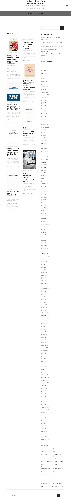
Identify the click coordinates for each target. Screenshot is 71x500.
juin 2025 (43, 103)
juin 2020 (43, 264)
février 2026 (44, 81)
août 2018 (43, 321)
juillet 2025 (44, 100)
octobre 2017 (44, 348)
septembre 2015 (45, 415)
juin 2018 (43, 326)
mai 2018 (43, 329)
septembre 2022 (45, 191)
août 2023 (43, 162)
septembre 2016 (45, 383)
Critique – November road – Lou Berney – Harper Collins (29, 177)
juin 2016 (43, 391)
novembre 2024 (45, 121)
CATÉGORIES (40, 22)
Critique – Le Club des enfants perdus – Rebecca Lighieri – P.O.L (13, 107)
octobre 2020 (44, 253)
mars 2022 (44, 208)
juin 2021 (43, 232)
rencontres (44, 474)
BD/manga (55, 449)
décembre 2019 (45, 280)
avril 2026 (43, 76)
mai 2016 (43, 393)
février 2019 (44, 307)
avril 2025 (43, 108)
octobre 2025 (44, 92)
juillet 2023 (44, 165)
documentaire (44, 454)
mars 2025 (44, 111)
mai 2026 (43, 73)
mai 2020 (43, 267)
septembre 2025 (45, 95)
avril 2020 (43, 270)
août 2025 (43, 97)
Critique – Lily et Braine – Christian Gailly (13, 193)
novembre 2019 (45, 283)
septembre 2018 (45, 318)
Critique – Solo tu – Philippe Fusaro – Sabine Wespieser (52, 54)
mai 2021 (43, 235)
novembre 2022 (45, 186)
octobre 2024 (44, 124)
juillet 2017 (44, 356)
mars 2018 (44, 334)
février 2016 (44, 401)
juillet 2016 (44, 388)
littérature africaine (57, 458)
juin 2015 (43, 423)
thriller (30, 171)
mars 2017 (44, 366)
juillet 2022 (44, 197)
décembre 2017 (45, 342)
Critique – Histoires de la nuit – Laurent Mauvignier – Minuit (28, 131)
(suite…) (24, 142)
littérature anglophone (12, 52)
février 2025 (44, 113)
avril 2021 (43, 237)
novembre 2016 (45, 377)
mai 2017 (43, 361)
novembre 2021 (45, 218)
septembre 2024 (45, 127)
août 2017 (43, 353)
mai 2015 (43, 426)
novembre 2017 (45, 345)
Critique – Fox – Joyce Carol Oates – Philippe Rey (52, 43)
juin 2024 (43, 135)
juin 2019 (43, 296)
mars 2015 (44, 431)
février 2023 (44, 178)
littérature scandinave (58, 468)
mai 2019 (43, 299)
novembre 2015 (45, 409)
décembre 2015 (45, 407)
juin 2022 (43, 200)
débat (42, 451)
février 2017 (44, 369)
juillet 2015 (44, 420)
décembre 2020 (45, 248)
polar (11, 53)
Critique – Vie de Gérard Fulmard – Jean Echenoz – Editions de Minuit (13, 152)
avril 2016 (43, 396)
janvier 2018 (44, 340)
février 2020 (44, 275)
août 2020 (43, 259)
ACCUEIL (30, 22)
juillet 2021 (44, 229)
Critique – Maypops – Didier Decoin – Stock (51, 46)
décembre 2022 (45, 183)
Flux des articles (57, 483)
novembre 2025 (45, 89)
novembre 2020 (45, 251)
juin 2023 (43, 167)
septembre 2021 (45, 224)
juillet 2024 (44, 132)
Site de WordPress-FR (58, 486)
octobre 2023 (44, 156)
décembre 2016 (45, 375)
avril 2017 (43, 364)
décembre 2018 (45, 313)
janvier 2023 (44, 181)
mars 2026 (44, 78)
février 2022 (44, 210)
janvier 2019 (44, 310)
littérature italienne (45, 468)
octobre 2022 (44, 189)
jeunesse (43, 458)
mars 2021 (44, 240)
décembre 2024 (45, 119)
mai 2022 (43, 202)
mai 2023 (43, 170)
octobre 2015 (44, 412)
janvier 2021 (44, 245)
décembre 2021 (45, 216)
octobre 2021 (44, 221)
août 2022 (43, 194)
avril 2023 (43, 173)
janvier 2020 (44, 278)
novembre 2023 (45, 154)
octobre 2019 (44, 286)
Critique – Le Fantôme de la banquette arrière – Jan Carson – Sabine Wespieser (29, 84)
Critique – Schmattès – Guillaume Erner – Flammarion (51, 38)
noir (8, 53)
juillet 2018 (44, 323)
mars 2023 (44, 175)
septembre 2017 (45, 350)
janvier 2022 (44, 213)
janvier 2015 (44, 436)
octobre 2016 (44, 380)
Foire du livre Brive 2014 (57, 455)
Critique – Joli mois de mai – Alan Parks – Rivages (28, 45)
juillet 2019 (44, 294)
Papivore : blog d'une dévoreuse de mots (35, 6)
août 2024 (43, 129)
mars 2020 (44, 272)
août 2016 (43, 385)
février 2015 (44, 434)
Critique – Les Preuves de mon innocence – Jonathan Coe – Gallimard (13, 59)
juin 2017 (43, 358)
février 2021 (44, 243)
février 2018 (44, 337)
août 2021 (43, 226)
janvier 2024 (44, 148)
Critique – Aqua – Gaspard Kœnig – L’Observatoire (49, 50)
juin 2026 (43, 70)
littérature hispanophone (56, 465)
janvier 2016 (44, 404)
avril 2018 (43, 331)
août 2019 (43, 291)
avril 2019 (43, 302)
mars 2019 (44, 304)
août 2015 (43, 418)
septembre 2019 (45, 288)
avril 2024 (43, 140)
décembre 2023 (45, 151)
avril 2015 (43, 428)
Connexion (44, 483)
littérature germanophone (45, 465)
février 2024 (44, 146)
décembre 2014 (45, 439)
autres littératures (45, 449)
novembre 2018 (45, 315)
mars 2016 (44, 399)
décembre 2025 (45, 86)
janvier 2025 (44, 116)
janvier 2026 (44, 84)
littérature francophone (12, 102)
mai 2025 (43, 105)
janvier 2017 (44, 372)
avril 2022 (43, 205)
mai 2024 (43, 138)
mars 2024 (44, 143)
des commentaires (47, 486)
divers (54, 451)
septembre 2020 (45, 256)
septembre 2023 (45, 159)
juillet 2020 (44, 261)
